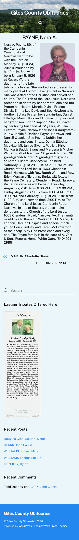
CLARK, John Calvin (18, 445)
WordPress (25, 525)
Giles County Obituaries (21, 521)
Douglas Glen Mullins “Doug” (25, 438)
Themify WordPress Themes (51, 525)
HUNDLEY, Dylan (16, 464)
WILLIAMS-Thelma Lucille (22, 457)
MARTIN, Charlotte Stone (30, 256)
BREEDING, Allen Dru (52, 263)
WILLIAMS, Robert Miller (22, 451)
